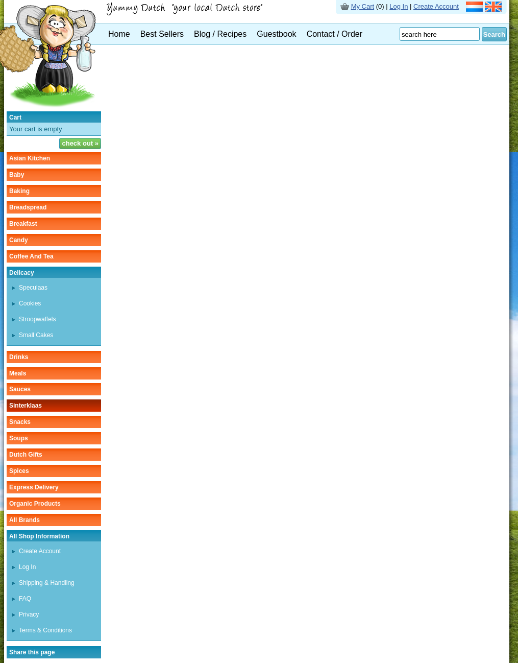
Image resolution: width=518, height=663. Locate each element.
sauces (20, 389)
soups (18, 438)
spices (19, 471)
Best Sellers (162, 34)
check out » (80, 143)
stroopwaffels (37, 319)
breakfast (23, 223)
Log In (398, 6)
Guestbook (276, 34)
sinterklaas (25, 405)
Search (494, 34)
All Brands (24, 520)
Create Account (436, 6)
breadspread (27, 207)
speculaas (33, 287)
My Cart (363, 6)
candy (18, 240)
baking (19, 191)
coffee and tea (31, 256)
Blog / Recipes (220, 34)
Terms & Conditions (45, 630)
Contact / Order (334, 34)
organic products (35, 503)
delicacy (21, 272)
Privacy (29, 614)
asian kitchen (29, 158)
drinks (18, 357)
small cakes (36, 335)
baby (16, 174)
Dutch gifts (25, 454)
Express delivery (34, 487)
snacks (20, 421)
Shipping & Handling (47, 582)
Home (119, 34)
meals (17, 373)
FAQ (25, 598)
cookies (30, 303)
